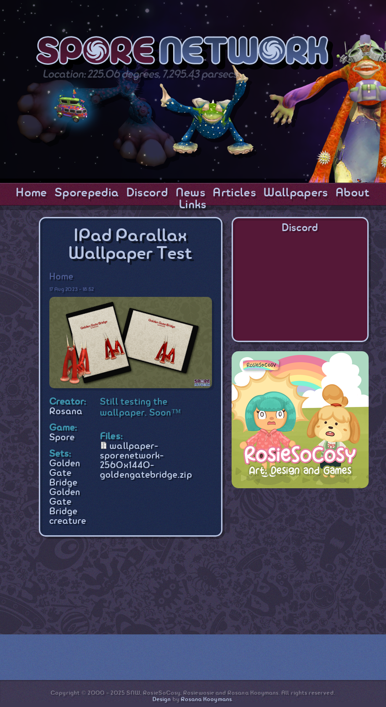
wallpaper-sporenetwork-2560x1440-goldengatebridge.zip (146, 461)
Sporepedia (87, 193)
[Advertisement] (300, 554)
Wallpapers (296, 193)
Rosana (66, 412)
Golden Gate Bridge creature (68, 507)
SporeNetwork (184, 54)
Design (162, 699)
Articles (234, 193)
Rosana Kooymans (206, 699)
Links (193, 205)
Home (31, 193)
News (191, 193)
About (353, 193)
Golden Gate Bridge (64, 473)
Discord (147, 193)
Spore (62, 438)
